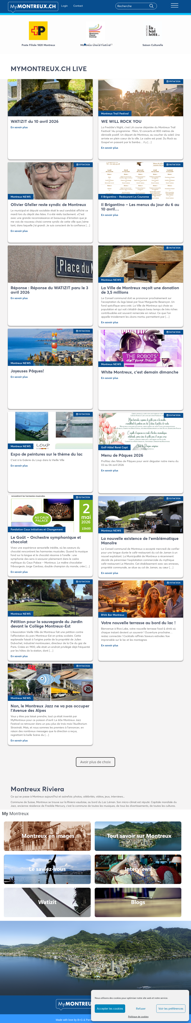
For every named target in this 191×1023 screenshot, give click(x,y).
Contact (67, 5)
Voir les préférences (170, 1008)
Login (53, 5)
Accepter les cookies (110, 1008)
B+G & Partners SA (88, 1019)
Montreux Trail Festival (115, 113)
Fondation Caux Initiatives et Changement (37, 529)
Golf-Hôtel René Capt (114, 447)
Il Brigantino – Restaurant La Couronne (125, 196)
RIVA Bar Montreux (112, 615)
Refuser (140, 1008)
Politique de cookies (138, 1016)
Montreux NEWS (21, 196)
